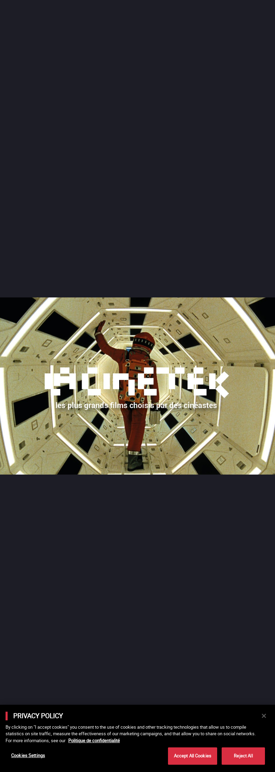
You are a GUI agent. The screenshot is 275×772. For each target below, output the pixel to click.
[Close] (264, 715)
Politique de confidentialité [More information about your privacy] (94, 740)
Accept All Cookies (192, 756)
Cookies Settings (28, 755)
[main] (137, 738)
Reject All (243, 756)
